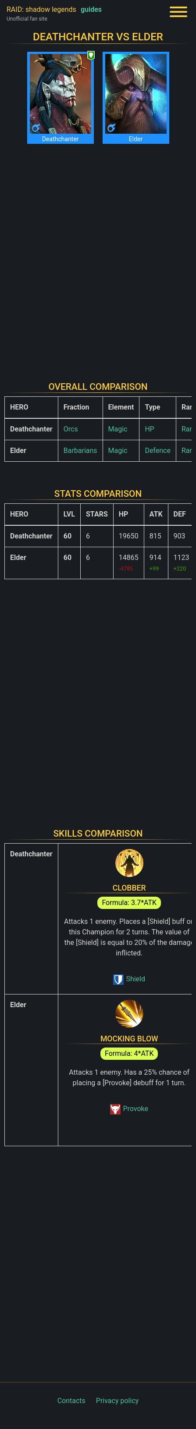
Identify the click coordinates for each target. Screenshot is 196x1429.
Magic (118, 429)
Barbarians (80, 450)
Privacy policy (117, 1401)
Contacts (71, 1401)
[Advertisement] (98, 257)
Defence (158, 450)
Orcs (71, 429)
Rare (189, 429)
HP (149, 429)
